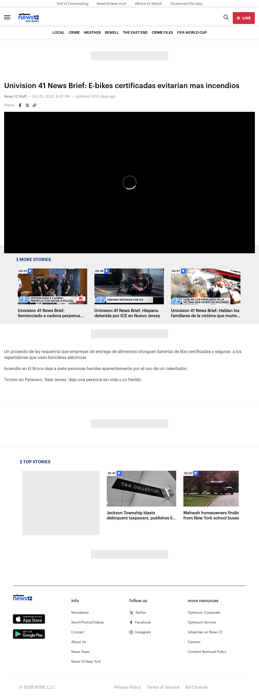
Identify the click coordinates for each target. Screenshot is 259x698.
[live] (244, 18)
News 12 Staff (15, 96)
